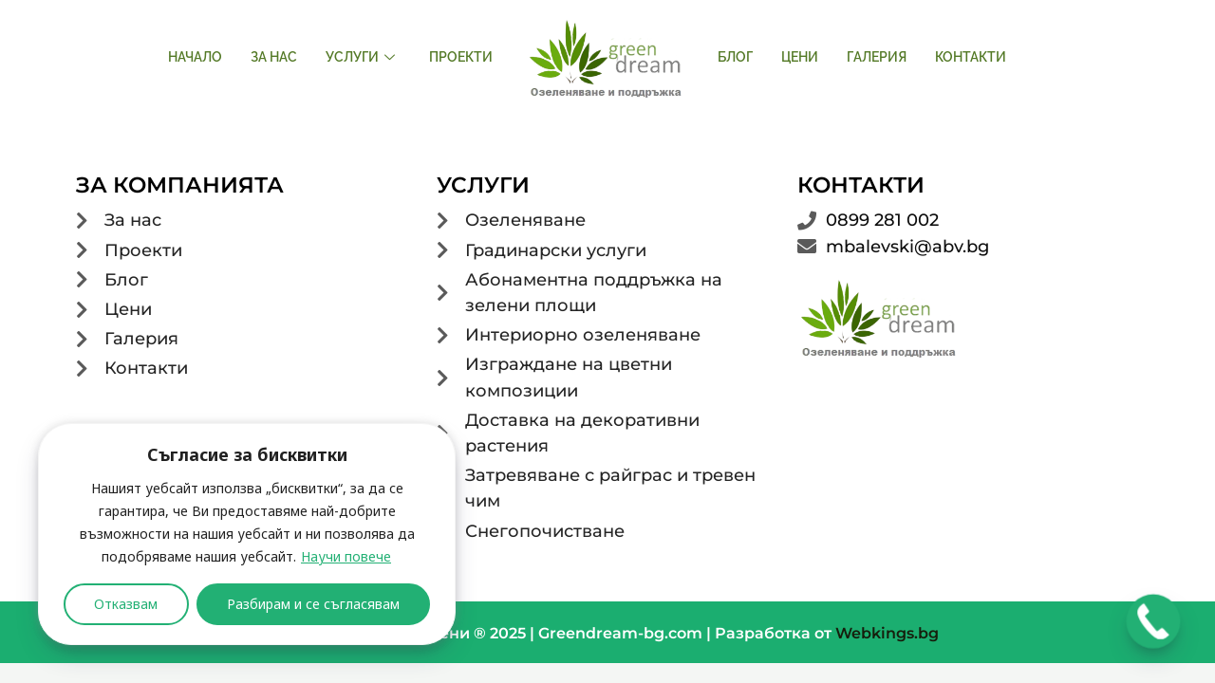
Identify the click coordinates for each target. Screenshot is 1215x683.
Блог (735, 57)
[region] (247, 534)
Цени (799, 57)
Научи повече (346, 556)
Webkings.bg (887, 633)
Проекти (461, 57)
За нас (274, 57)
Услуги (360, 57)
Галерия (877, 57)
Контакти (970, 57)
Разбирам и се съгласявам (313, 604)
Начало (195, 57)
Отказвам (126, 604)
